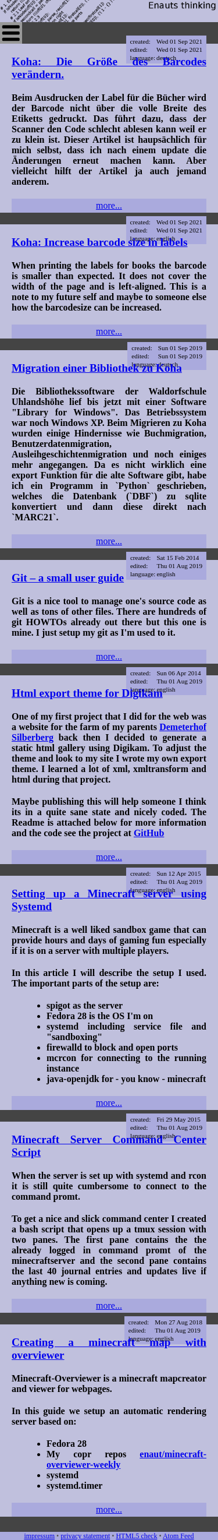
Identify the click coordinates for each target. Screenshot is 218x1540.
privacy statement (85, 1536)
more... (109, 205)
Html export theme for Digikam (87, 693)
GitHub (149, 833)
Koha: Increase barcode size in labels (100, 242)
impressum (39, 1536)
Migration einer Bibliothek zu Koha (97, 368)
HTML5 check (136, 1536)
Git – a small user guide (68, 578)
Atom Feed (178, 1536)
